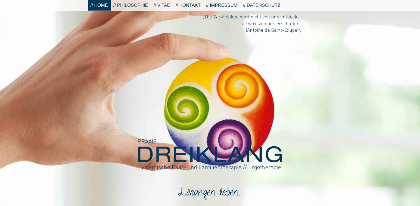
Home (101, 5)
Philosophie (132, 5)
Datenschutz (264, 5)
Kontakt (190, 5)
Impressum (224, 5)
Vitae (163, 5)
